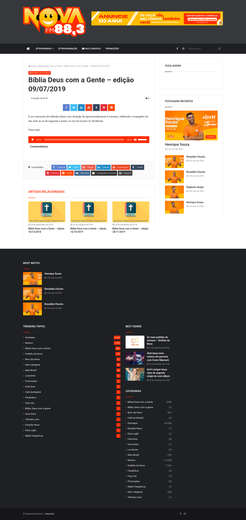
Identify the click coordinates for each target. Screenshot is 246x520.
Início (32, 66)
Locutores (30, 375)
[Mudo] (135, 139)
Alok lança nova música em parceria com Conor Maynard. (158, 356)
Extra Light (30, 430)
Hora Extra (30, 413)
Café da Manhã (33, 392)
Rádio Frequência (34, 435)
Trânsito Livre (32, 419)
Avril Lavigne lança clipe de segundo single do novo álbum (158, 372)
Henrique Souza (177, 144)
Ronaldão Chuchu (195, 156)
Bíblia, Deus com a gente (38, 408)
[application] (88, 139)
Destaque (30, 337)
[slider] (84, 139)
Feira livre (30, 386)
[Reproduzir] (33, 139)
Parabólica (30, 397)
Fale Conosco (91, 48)
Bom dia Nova (32, 359)
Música (29, 342)
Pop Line (29, 403)
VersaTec (49, 513)
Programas (44, 48)
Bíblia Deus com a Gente (50, 66)
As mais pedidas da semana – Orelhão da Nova (158, 340)
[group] (157, 18)
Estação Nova (32, 424)
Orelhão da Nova (33, 353)
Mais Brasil (31, 370)
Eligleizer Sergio (195, 187)
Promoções (112, 48)
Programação (67, 48)
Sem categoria (32, 364)
